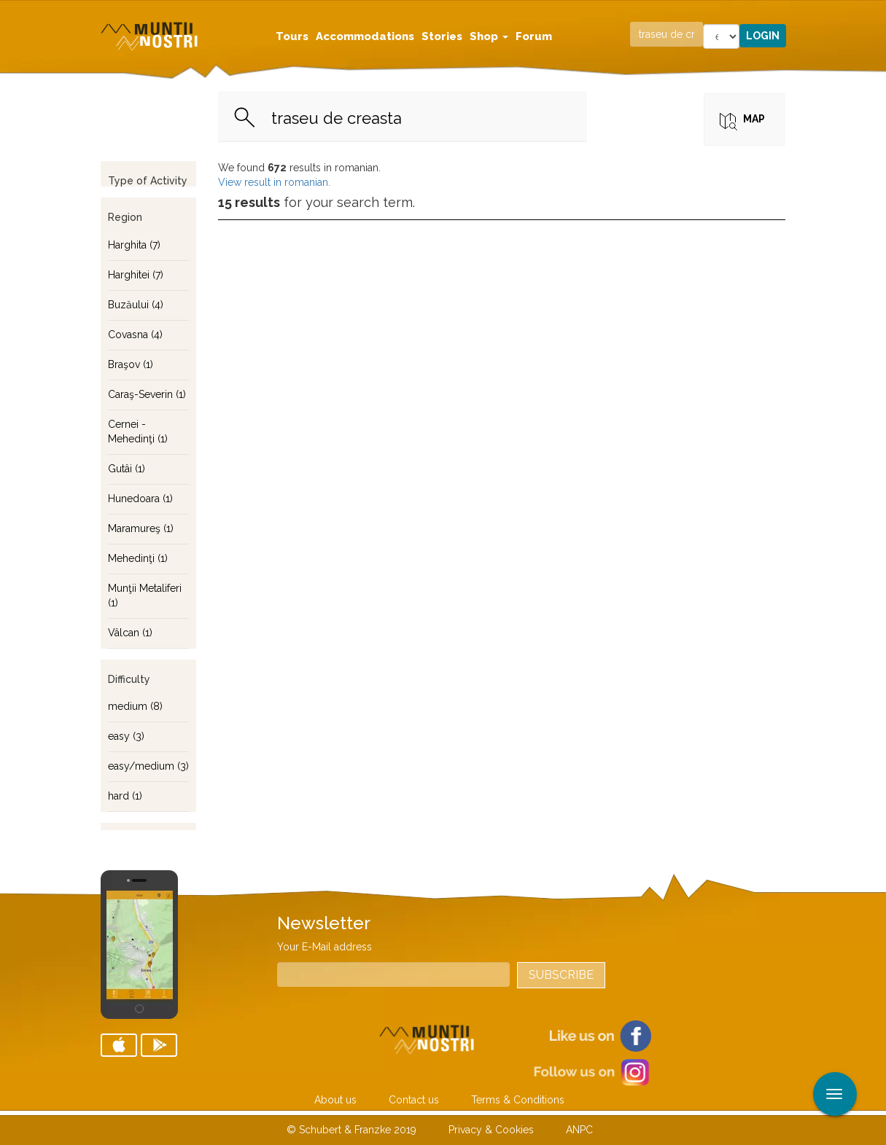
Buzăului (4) (135, 304)
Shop (489, 36)
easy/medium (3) (148, 766)
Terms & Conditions (517, 1100)
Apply (875, 13)
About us (335, 1100)
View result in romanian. (274, 182)
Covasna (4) (135, 334)
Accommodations (365, 36)
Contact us (414, 1100)
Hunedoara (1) (140, 498)
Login (763, 36)
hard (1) (125, 796)
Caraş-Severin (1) (147, 394)
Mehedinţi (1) (138, 558)
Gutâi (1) (126, 468)
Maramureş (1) (141, 528)
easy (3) (126, 736)
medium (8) (135, 706)
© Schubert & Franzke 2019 (351, 1130)
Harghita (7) (134, 245)
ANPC (579, 1130)
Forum (534, 36)
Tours (292, 36)
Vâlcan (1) (130, 632)
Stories (441, 36)
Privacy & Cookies (491, 1130)
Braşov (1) (130, 364)
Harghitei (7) (135, 275)
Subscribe (561, 975)
